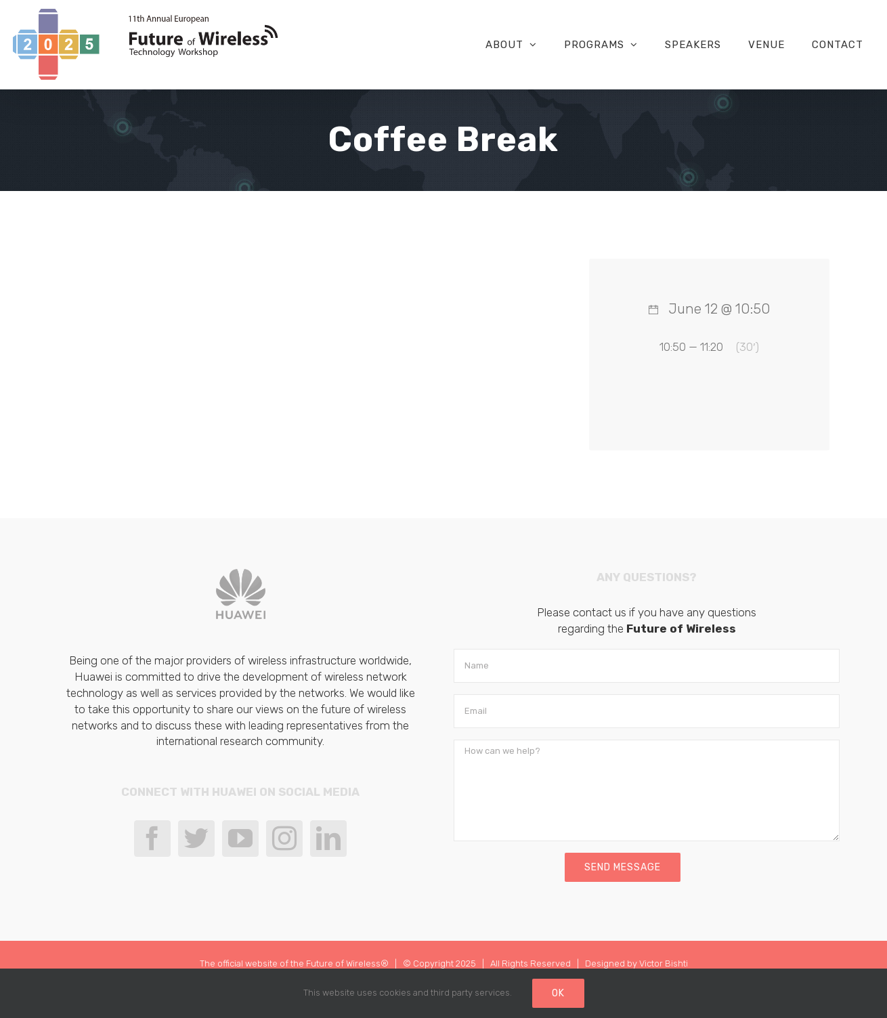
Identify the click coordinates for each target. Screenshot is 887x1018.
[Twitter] (196, 838)
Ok (558, 993)
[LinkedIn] (328, 838)
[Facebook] (152, 838)
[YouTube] (240, 838)
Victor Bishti (663, 963)
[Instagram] (284, 838)
